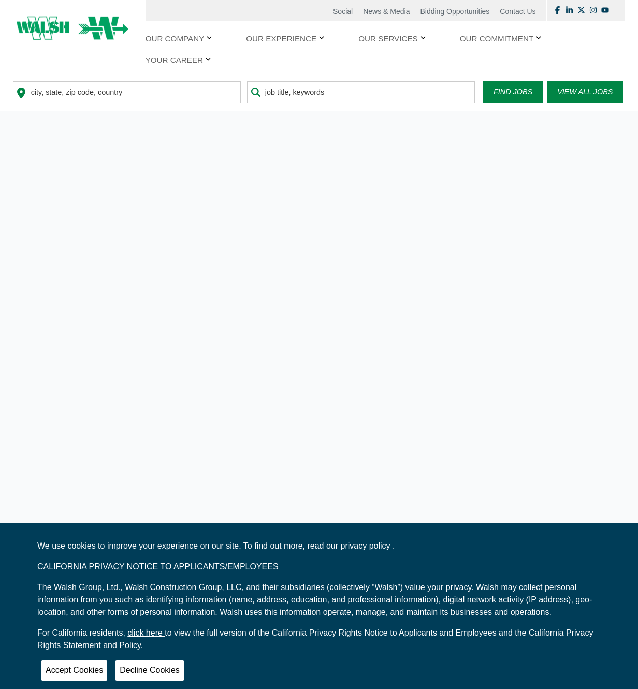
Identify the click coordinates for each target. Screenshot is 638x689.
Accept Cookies (74, 670)
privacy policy (367, 545)
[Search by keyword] (361, 92)
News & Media (386, 11)
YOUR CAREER (174, 59)
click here (146, 632)
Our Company (175, 38)
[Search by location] (127, 92)
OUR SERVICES (388, 38)
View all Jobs (585, 92)
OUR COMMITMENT (497, 38)
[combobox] (127, 92)
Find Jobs (513, 92)
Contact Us (517, 11)
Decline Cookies (150, 670)
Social (343, 11)
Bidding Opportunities (454, 11)
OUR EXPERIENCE (281, 38)
